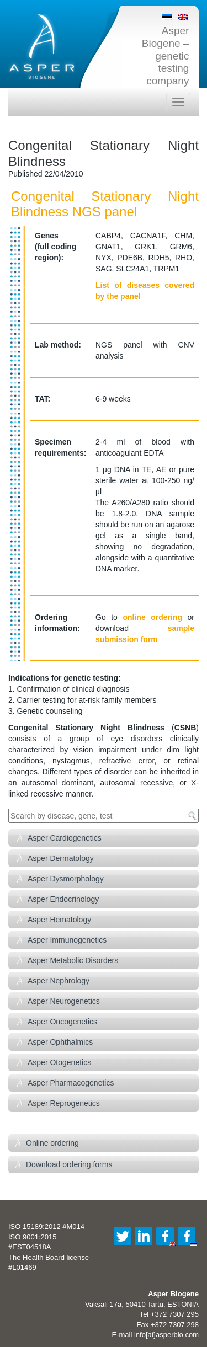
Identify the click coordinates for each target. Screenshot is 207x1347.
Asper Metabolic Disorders (73, 960)
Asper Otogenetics (59, 1062)
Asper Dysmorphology (66, 878)
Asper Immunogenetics (67, 940)
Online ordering (52, 1142)
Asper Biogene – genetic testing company (165, 56)
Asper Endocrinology (63, 899)
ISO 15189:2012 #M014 (46, 1226)
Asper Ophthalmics (60, 1042)
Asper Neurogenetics (64, 1001)
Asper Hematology (59, 919)
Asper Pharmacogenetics (71, 1082)
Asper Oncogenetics (62, 1021)
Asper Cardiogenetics (65, 837)
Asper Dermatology (61, 858)
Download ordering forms (69, 1164)
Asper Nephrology (58, 980)
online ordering (152, 617)
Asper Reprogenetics (64, 1103)
